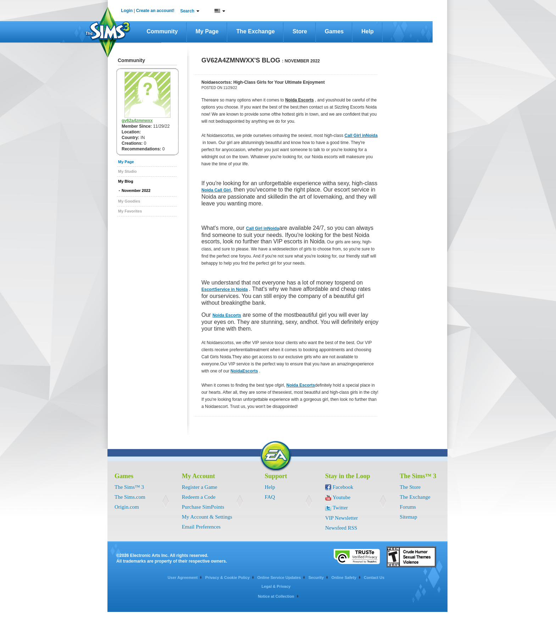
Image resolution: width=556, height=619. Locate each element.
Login (127, 10)
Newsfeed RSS (341, 528)
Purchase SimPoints (203, 507)
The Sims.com (130, 497)
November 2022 (136, 190)
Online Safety (343, 577)
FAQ (270, 497)
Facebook (343, 487)
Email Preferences (201, 527)
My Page (207, 31)
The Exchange (255, 31)
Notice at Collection (276, 596)
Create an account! (155, 10)
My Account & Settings (207, 517)
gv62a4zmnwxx (137, 120)
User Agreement (183, 577)
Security (316, 577)
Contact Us (374, 577)
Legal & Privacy (276, 586)
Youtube (341, 497)
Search (187, 11)
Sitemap (408, 517)
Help (367, 31)
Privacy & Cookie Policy (227, 577)
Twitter (340, 507)
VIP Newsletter (341, 518)
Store (300, 31)
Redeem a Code (199, 497)
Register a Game (199, 487)
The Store (410, 487)
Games (334, 31)
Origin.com (127, 507)
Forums (408, 507)
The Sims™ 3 (129, 487)
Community (162, 31)
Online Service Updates (279, 577)
